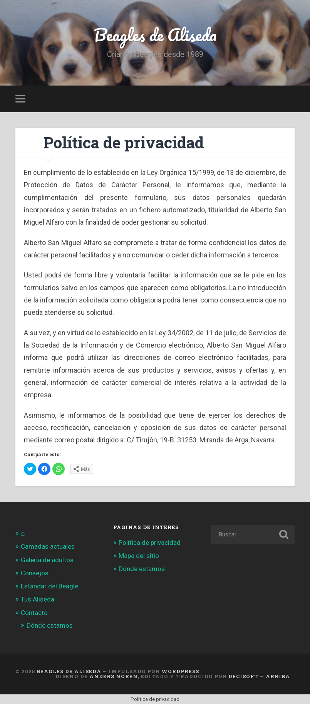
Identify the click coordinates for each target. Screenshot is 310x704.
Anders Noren (113, 676)
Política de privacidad (150, 542)
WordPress (180, 671)
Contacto (34, 613)
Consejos (35, 573)
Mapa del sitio (139, 556)
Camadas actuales (48, 546)
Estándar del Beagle (49, 586)
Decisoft (243, 676)
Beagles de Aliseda (155, 34)
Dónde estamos (50, 625)
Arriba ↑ (280, 676)
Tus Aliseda (37, 599)
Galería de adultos (47, 560)
